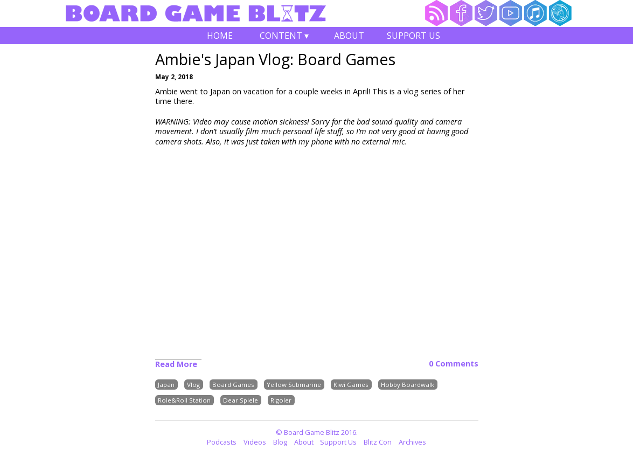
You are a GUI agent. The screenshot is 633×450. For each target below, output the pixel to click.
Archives (412, 442)
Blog (280, 442)
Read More (176, 364)
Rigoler (280, 400)
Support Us (413, 35)
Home (220, 35)
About (349, 35)
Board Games (233, 384)
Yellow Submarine (294, 384)
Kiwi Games (350, 384)
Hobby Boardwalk (407, 384)
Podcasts (221, 442)
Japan (166, 384)
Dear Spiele (240, 400)
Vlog (193, 384)
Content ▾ (284, 37)
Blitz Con (378, 442)
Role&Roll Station (184, 400)
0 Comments (453, 364)
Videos (255, 442)
